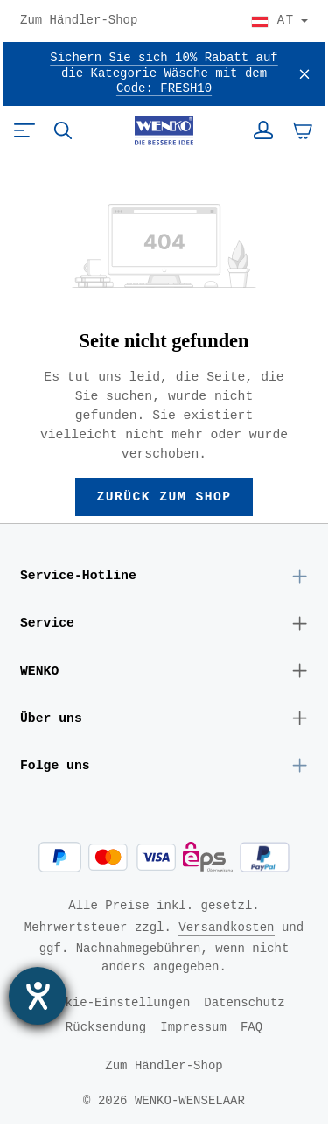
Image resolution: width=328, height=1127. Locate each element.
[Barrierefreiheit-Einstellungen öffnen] (37, 996)
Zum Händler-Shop (78, 21)
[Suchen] (62, 130)
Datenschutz (244, 1005)
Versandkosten (226, 929)
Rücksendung (106, 1029)
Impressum (193, 1029)
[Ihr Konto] (263, 130)
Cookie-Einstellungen (116, 1005)
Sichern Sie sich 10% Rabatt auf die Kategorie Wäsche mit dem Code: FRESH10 (163, 74)
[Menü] (24, 130)
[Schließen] (304, 74)
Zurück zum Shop (164, 497)
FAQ (251, 1029)
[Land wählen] (279, 21)
